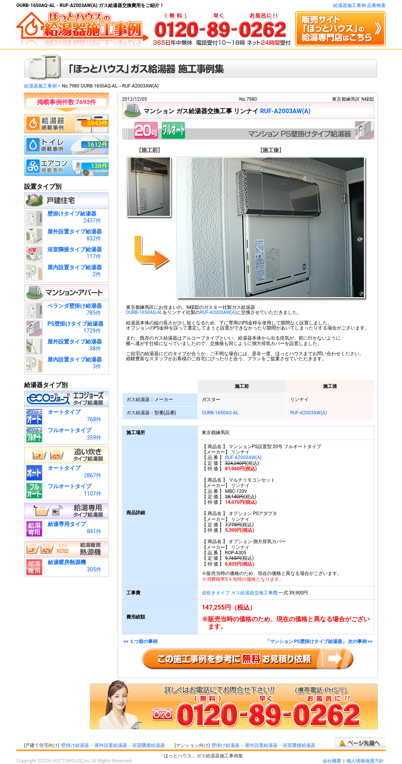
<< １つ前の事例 (140, 641)
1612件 (97, 144)
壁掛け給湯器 (75, 745)
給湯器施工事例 (40, 86)
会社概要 (332, 761)
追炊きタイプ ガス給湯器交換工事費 (240, 593)
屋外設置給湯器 (110, 745)
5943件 (97, 123)
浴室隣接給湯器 (148, 745)
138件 (99, 166)
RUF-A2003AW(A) (285, 111)
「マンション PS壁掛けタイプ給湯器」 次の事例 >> (318, 641)
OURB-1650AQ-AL (144, 312)
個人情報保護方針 (365, 761)
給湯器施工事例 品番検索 (359, 5)
